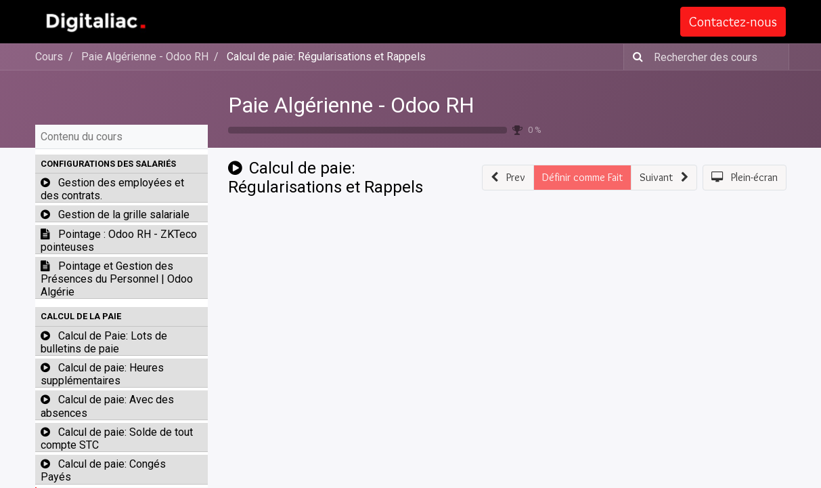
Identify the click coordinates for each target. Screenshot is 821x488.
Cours (49, 56)
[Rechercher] (635, 57)
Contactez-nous (734, 22)
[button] (121, 164)
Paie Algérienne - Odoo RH (351, 105)
